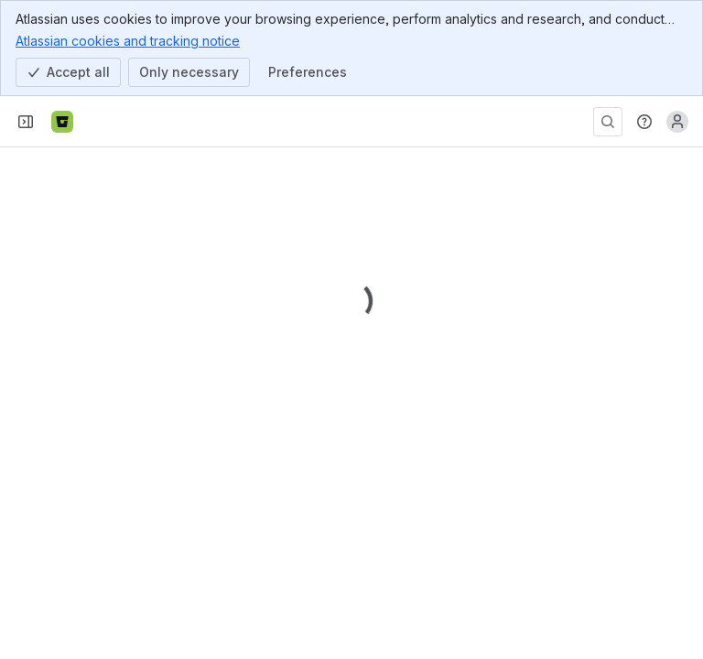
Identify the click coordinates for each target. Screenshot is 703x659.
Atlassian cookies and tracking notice (128, 40)
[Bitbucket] (62, 121)
